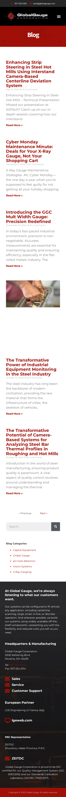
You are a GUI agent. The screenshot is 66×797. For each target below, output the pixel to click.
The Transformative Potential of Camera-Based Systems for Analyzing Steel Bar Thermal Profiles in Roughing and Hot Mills (32, 442)
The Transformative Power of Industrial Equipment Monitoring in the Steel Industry (31, 367)
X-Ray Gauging (22, 571)
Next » (44, 513)
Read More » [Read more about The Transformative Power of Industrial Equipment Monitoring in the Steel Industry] (14, 413)
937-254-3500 (18, 664)
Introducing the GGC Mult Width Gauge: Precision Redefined (29, 217)
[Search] (55, 526)
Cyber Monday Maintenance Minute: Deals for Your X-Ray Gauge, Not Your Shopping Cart (29, 151)
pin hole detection (24, 561)
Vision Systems (22, 566)
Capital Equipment (24, 550)
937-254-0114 (18, 668)
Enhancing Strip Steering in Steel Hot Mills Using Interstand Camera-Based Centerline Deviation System (30, 74)
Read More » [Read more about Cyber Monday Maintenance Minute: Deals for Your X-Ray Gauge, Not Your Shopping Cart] (14, 195)
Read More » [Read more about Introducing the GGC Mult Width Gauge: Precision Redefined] (14, 266)
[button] (59, 16)
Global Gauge (21, 555)
